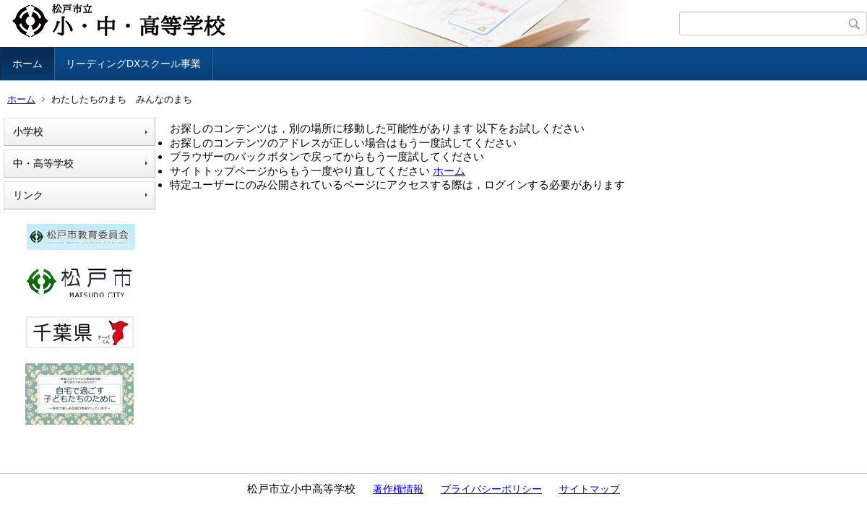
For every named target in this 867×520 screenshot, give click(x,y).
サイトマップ (589, 489)
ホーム (27, 63)
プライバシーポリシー (491, 489)
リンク (28, 195)
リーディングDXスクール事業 (133, 63)
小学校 (28, 131)
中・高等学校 (43, 163)
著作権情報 (398, 489)
